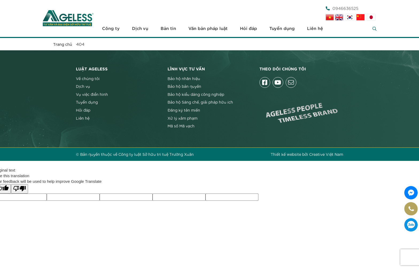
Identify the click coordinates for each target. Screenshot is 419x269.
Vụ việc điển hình (92, 94)
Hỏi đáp (248, 28)
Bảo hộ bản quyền (184, 86)
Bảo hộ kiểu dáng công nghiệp (196, 94)
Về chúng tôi (88, 78)
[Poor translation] (19, 189)
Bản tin (168, 28)
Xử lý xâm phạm (182, 118)
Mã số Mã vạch (181, 125)
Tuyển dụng (282, 28)
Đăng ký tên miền (184, 110)
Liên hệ (315, 28)
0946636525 (342, 8)
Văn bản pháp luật (208, 28)
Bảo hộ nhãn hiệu (184, 78)
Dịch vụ (140, 28)
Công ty (111, 28)
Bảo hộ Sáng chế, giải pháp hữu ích (200, 102)
